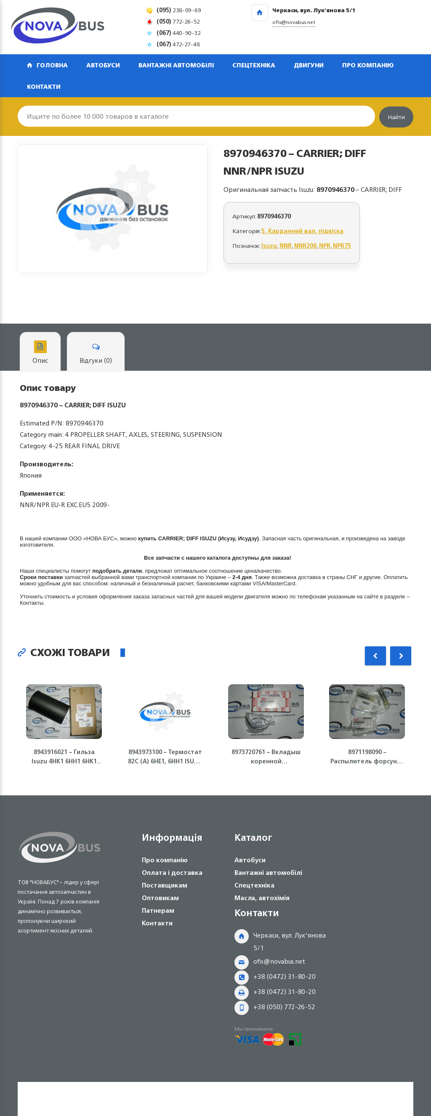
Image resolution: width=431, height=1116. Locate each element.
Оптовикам (160, 897)
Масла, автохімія (262, 897)
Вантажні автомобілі (176, 65)
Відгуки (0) (96, 353)
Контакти (44, 86)
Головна (52, 65)
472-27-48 (178, 44)
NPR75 (342, 245)
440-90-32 (179, 32)
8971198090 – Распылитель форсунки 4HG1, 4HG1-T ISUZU (367, 756)
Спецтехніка (253, 65)
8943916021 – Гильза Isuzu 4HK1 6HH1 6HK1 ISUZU (64, 756)
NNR (285, 245)
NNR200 (305, 245)
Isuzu (269, 245)
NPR (324, 245)
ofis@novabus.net (279, 961)
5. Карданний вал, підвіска (302, 231)
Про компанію (368, 65)
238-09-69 (179, 10)
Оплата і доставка (172, 872)
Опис (40, 353)
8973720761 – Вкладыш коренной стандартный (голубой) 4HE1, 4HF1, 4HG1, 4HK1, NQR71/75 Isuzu (266, 756)
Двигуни (309, 65)
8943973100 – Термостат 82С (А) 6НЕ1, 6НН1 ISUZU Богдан (165, 756)
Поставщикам (164, 885)
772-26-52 (178, 21)
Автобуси (103, 65)
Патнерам (158, 910)
